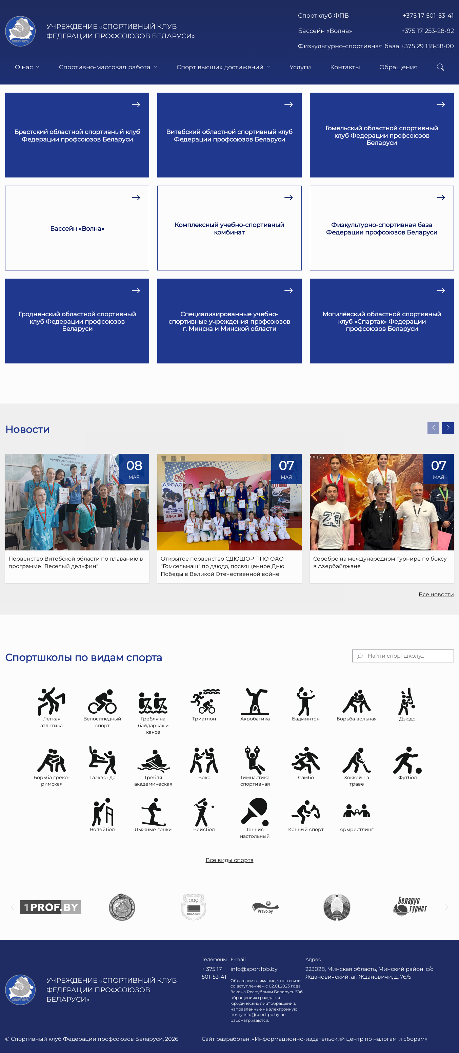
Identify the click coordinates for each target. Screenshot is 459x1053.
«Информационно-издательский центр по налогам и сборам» (339, 1039)
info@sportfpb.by (254, 969)
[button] (433, 428)
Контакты (345, 67)
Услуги (300, 67)
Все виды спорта (230, 860)
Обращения (398, 67)
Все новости (436, 594)
